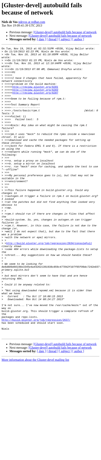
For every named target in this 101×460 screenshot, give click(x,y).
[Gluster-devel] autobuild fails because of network (65, 32)
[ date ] (41, 39)
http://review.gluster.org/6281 (35, 95)
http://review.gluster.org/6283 (35, 98)
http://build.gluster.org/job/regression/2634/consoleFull (49, 282)
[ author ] (78, 39)
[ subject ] (65, 39)
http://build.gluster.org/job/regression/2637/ (36, 374)
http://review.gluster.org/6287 (35, 102)
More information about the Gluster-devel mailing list (35, 417)
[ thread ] (52, 39)
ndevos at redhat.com (31, 22)
